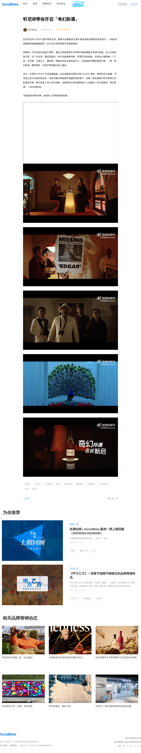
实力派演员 (104, 484)
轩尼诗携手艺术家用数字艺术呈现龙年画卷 (116, 657)
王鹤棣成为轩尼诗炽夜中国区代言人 (66, 657)
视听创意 (79, 484)
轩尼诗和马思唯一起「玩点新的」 (18, 657)
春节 (58, 484)
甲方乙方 (74, 568)
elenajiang (32, 30)
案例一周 (74, 524)
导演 (26, 489)
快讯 (25, 3)
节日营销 (48, 484)
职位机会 (61, 3)
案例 (73, 551)
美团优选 (87, 598)
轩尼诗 (27, 484)
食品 (34, 489)
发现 (35, 3)
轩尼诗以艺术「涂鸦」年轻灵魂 (17, 706)
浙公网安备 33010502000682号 (127, 742)
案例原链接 (65, 30)
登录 (136, 4)
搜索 (124, 4)
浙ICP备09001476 (133, 738)
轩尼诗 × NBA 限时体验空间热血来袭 (113, 706)
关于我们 (4, 745)
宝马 (94, 551)
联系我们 (13, 745)
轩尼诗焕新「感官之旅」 (61, 706)
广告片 (38, 484)
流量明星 (91, 484)
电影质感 (68, 484)
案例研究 (47, 3)
